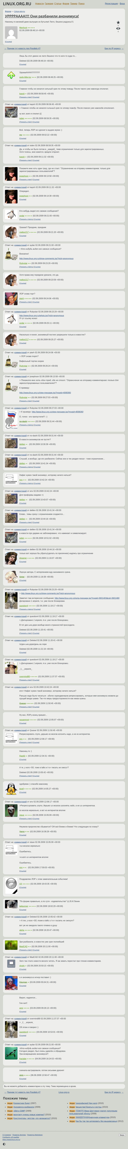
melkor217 (24, 232)
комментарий (20, 104)
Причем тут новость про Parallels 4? (23, 48)
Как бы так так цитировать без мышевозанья (96, 1121)
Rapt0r (22, 756)
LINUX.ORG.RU (17, 3)
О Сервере (6, 1135)
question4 (23, 606)
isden (21, 118)
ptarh (21, 298)
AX (20, 884)
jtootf (21, 789)
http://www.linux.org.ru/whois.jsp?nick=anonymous (41, 316)
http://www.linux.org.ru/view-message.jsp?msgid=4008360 (45, 393)
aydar (21, 216)
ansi (21, 1008)
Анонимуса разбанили (23, 1107)
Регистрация (111, 3)
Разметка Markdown (35, 1135)
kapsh (22, 94)
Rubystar (23, 263)
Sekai (21, 577)
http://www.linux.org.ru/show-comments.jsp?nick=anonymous (46, 258)
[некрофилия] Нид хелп (86, 1103)
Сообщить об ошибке (10, 1137)
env (21, 480)
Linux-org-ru (19, 11)
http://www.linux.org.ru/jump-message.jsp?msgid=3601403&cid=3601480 (87, 598)
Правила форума (19, 1135)
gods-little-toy (25, 77)
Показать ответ (26, 97)
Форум (65, 3)
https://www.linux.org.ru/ (11, 1140)
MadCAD (23, 946)
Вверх (122, 1135)
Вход (122, 3)
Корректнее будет (21, 1103)
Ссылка (8, 42)
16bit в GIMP (19, 1111)
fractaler (23, 1059)
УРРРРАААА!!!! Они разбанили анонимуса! (42, 16)
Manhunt (23, 28)
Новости (39, 3)
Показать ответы (26, 219)
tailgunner (23, 906)
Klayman (23, 982)
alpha (21, 930)
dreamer (23, 558)
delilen (22, 444)
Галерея (49, 3)
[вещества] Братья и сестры (89, 1107)
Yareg (22, 831)
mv (20, 135)
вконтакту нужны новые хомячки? (29, 1115)
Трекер (73, 3)
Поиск (81, 3)
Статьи (57, 3)
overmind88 (24, 676)
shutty (22, 966)
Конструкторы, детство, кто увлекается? (31, 1118)
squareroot (24, 720)
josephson (23, 176)
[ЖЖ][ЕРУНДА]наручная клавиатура (92, 1117)
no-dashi (23, 421)
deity (21, 1075)
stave (21, 815)
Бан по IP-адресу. (113, 48)
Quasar (22, 703)
